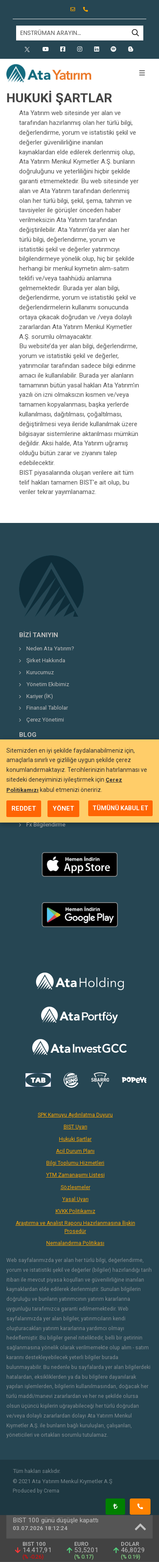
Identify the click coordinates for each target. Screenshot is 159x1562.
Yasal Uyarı (75, 1199)
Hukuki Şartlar (75, 1139)
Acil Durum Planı (75, 1151)
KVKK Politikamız (75, 1211)
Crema (51, 1491)
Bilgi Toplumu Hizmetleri (75, 1163)
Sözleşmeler (75, 1187)
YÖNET (63, 808)
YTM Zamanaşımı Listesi (75, 1175)
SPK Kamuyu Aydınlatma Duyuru (75, 1115)
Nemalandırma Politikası (75, 1243)
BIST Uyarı (75, 1127)
